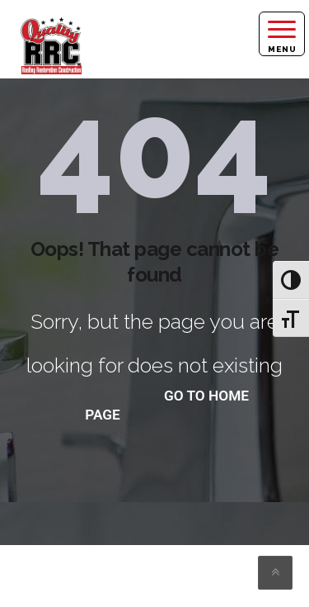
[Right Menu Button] (282, 34)
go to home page (167, 405)
